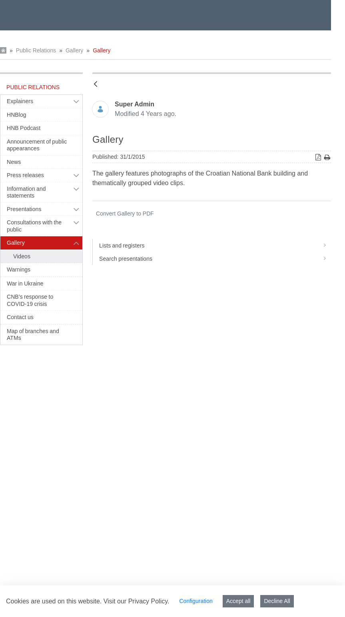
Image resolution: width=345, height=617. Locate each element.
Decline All (277, 601)
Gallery (74, 50)
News (14, 162)
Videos (21, 256)
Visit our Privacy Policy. (137, 601)
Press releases (25, 175)
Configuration (195, 601)
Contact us (20, 317)
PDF (125, 213)
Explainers (20, 101)
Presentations (24, 209)
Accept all (238, 601)
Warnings (18, 269)
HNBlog (16, 115)
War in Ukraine (25, 283)
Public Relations (36, 50)
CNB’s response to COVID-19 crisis (30, 300)
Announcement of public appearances (37, 145)
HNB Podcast (23, 128)
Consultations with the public (34, 226)
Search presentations (215, 259)
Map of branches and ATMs (33, 334)
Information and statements (26, 192)
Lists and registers (215, 245)
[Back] (95, 84)
